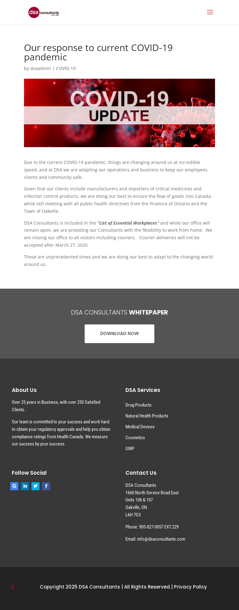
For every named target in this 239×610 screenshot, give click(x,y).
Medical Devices (140, 427)
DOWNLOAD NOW (119, 333)
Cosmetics (135, 437)
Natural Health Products (146, 416)
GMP (129, 448)
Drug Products (138, 405)
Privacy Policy (190, 587)
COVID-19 (66, 68)
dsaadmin (40, 68)
